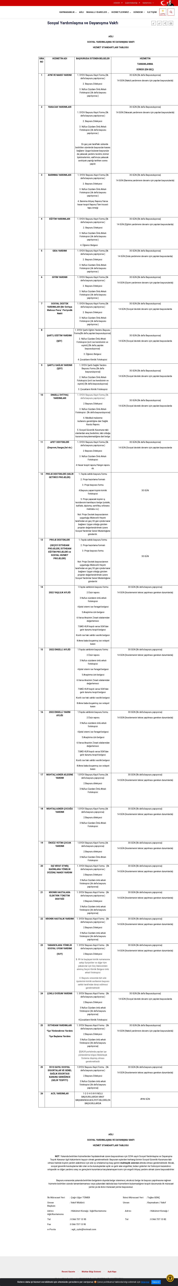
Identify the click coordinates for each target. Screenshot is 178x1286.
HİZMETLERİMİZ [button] (120, 12)
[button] (165, 23)
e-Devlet (117, 3)
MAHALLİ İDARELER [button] (96, 12)
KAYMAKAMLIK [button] (67, 12)
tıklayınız (145, 1282)
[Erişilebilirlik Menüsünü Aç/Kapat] (170, 1278)
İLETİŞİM (152, 12)
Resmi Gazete (68, 1272)
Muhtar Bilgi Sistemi (91, 1272)
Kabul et (155, 1282)
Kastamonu (147, 3)
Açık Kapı (112, 1272)
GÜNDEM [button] (138, 12)
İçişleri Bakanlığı (131, 3)
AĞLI (81, 12)
